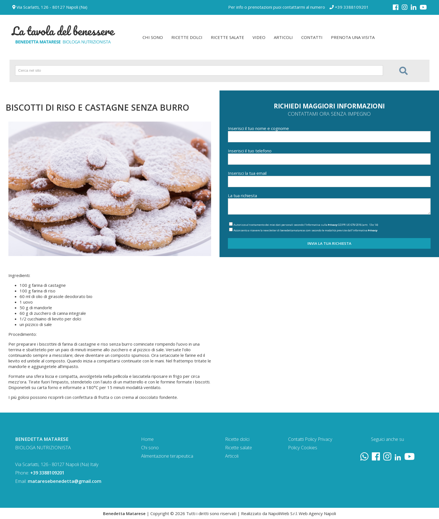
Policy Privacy (318, 439)
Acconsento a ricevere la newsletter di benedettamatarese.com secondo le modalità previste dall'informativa (305, 230)
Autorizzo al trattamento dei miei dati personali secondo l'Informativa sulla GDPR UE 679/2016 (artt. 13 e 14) (305, 225)
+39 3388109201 (349, 7)
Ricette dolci (237, 439)
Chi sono (150, 447)
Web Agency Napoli (317, 513)
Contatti (296, 439)
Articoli (232, 456)
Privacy (332, 225)
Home (147, 439)
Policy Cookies (302, 447)
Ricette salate (238, 447)
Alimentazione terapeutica (167, 456)
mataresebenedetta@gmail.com (64, 481)
